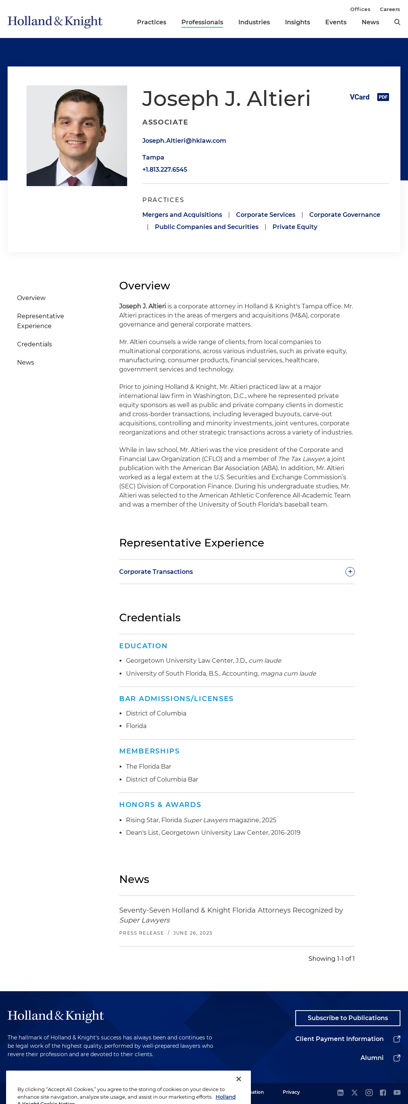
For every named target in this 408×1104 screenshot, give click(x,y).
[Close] (238, 1088)
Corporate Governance (344, 214)
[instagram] (368, 1093)
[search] (397, 22)
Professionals (202, 22)
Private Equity (295, 227)
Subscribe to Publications (348, 1018)
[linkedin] (340, 1093)
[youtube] (397, 1093)
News (370, 22)
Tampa (153, 157)
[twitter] (354, 1093)
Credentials (34, 344)
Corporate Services (265, 214)
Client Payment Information (339, 1038)
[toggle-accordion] (237, 571)
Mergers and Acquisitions (182, 214)
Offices (360, 9)
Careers (390, 9)
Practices (151, 22)
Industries (254, 22)
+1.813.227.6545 (164, 169)
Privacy (291, 1092)
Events (336, 22)
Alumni (372, 1057)
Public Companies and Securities (206, 227)
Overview (31, 298)
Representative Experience (40, 321)
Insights (297, 22)
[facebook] (383, 1093)
